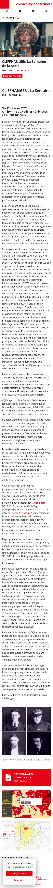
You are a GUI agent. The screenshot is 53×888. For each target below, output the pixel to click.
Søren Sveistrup (21, 513)
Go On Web (36, 884)
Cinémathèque (12, 76)
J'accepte (19, 873)
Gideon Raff (38, 502)
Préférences (43, 879)
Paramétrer (19, 880)
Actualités (10, 17)
